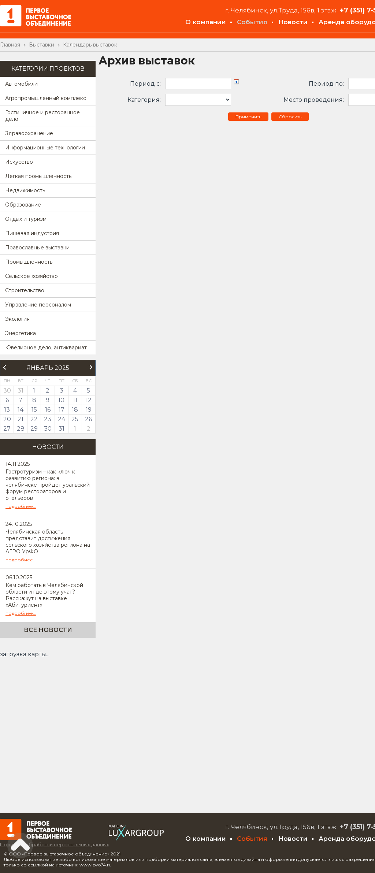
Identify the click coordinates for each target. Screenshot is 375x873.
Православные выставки (37, 247)
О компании (205, 22)
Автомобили (21, 84)
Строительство (24, 290)
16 (48, 409)
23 (47, 419)
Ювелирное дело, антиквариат (46, 347)
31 (61, 428)
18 (75, 409)
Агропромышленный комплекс (45, 98)
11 (75, 400)
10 (61, 400)
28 (21, 428)
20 (7, 419)
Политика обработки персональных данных (54, 844)
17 (61, 409)
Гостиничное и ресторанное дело (42, 115)
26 (88, 419)
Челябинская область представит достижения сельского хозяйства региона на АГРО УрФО (47, 541)
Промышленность (28, 262)
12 (89, 400)
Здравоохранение (29, 133)
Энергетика (20, 333)
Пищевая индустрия (32, 233)
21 (20, 419)
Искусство (19, 162)
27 (7, 428)
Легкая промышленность (38, 176)
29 (34, 428)
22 (34, 419)
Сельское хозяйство (31, 276)
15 (34, 409)
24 (61, 419)
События (252, 22)
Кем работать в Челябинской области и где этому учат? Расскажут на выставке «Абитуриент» (44, 595)
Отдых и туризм (26, 219)
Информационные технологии (45, 147)
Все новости (48, 630)
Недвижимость (25, 190)
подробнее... (20, 506)
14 (20, 409)
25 (74, 419)
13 (7, 409)
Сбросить (290, 116)
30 (48, 428)
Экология (17, 319)
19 (89, 409)
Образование (23, 204)
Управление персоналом (38, 304)
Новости (293, 22)
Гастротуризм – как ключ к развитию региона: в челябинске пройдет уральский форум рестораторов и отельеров (47, 484)
